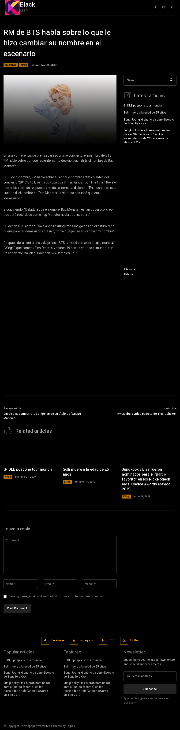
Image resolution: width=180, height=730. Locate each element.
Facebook (57, 640)
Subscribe (150, 688)
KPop (23, 65)
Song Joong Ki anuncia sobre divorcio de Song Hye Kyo (149, 121)
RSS (111, 640)
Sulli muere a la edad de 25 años (145, 112)
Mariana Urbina (129, 271)
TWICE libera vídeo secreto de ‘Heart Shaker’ (146, 413)
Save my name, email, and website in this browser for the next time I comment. (57, 596)
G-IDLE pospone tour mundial (143, 105)
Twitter (134, 640)
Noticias (11, 65)
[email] (150, 676)
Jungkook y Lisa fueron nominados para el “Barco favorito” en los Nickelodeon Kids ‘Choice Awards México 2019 (147, 136)
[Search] (171, 80)
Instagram (86, 640)
